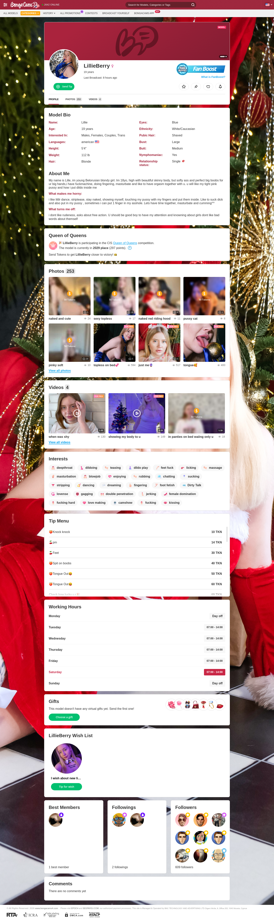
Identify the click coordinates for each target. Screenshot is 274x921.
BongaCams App (145, 13)
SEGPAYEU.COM (91, 908)
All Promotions (71, 13)
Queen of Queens (125, 243)
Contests (91, 13)
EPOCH (74, 908)
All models (10, 13)
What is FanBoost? (213, 76)
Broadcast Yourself (115, 13)
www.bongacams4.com (46, 908)
